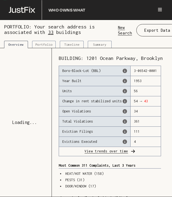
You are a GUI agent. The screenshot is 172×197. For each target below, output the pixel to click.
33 (50, 32)
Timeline (72, 44)
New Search (125, 30)
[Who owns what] (47, 10)
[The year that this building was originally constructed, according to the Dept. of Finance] (125, 81)
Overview (16, 44)
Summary (99, 44)
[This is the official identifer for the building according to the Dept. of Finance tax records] (125, 71)
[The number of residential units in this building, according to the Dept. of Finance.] (125, 91)
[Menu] (160, 9)
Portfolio (44, 44)
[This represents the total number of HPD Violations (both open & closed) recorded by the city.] (125, 121)
